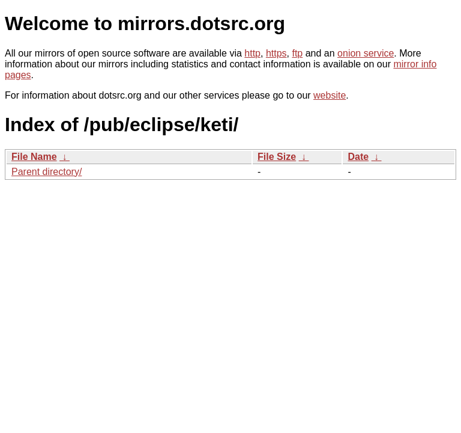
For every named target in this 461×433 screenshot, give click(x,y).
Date (358, 157)
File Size (277, 157)
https (276, 53)
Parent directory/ (46, 172)
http (252, 53)
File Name (34, 157)
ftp (297, 53)
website (329, 95)
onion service (365, 53)
